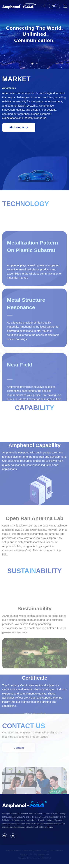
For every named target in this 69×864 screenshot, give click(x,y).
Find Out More (18, 127)
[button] (32, 63)
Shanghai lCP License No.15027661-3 (34, 858)
